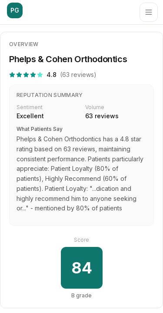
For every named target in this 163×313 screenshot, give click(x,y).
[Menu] (149, 12)
